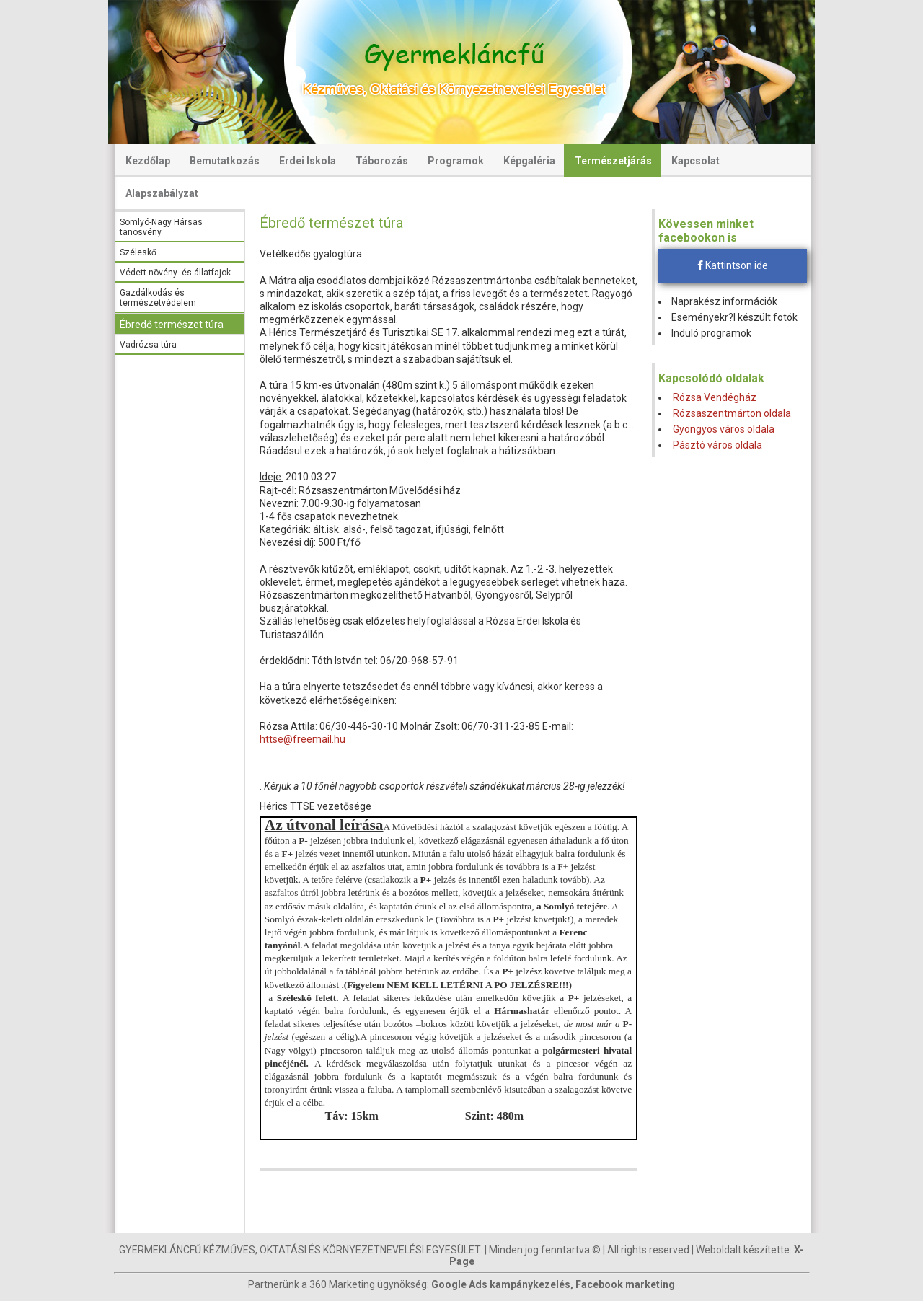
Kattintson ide (732, 265)
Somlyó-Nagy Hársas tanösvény (161, 227)
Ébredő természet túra (172, 324)
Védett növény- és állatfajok (175, 273)
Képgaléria (529, 161)
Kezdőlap (147, 161)
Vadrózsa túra (148, 345)
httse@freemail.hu (302, 739)
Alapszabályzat (161, 193)
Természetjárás (613, 161)
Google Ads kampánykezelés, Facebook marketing (553, 1284)
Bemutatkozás (225, 161)
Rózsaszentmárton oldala (732, 413)
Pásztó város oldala (717, 445)
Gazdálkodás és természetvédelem (158, 298)
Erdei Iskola (307, 161)
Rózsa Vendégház (714, 397)
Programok (456, 161)
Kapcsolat (695, 161)
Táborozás (381, 161)
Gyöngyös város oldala (723, 429)
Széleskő (138, 252)
